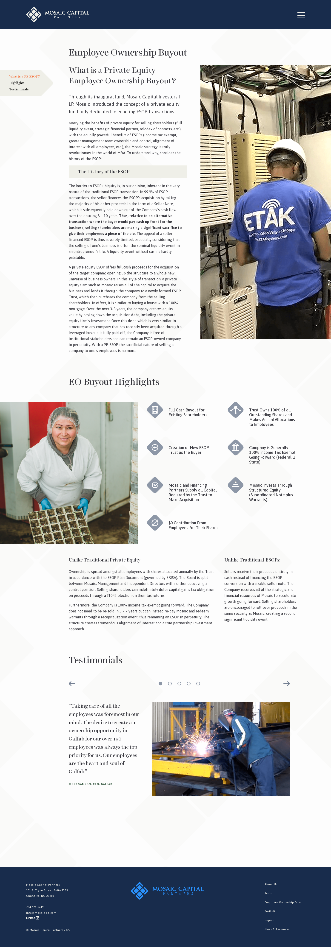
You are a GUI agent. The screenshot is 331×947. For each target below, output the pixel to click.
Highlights (17, 83)
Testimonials (19, 89)
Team (269, 893)
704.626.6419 (35, 907)
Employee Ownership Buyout (285, 902)
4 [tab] (189, 683)
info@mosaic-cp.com (41, 912)
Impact (270, 920)
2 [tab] (170, 683)
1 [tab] (160, 683)
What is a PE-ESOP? (24, 76)
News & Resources (277, 929)
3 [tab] (179, 683)
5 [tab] (198, 683)
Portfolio (271, 911)
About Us (271, 884)
